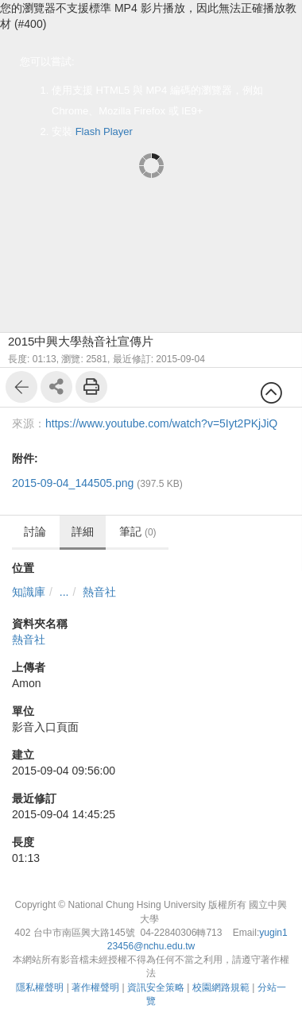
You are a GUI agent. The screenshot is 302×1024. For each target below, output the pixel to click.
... (64, 591)
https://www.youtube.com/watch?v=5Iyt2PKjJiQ (161, 423)
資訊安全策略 (155, 987)
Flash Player (104, 131)
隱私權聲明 (40, 987)
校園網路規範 (221, 987)
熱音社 (99, 591)
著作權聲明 (95, 987)
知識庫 (28, 591)
